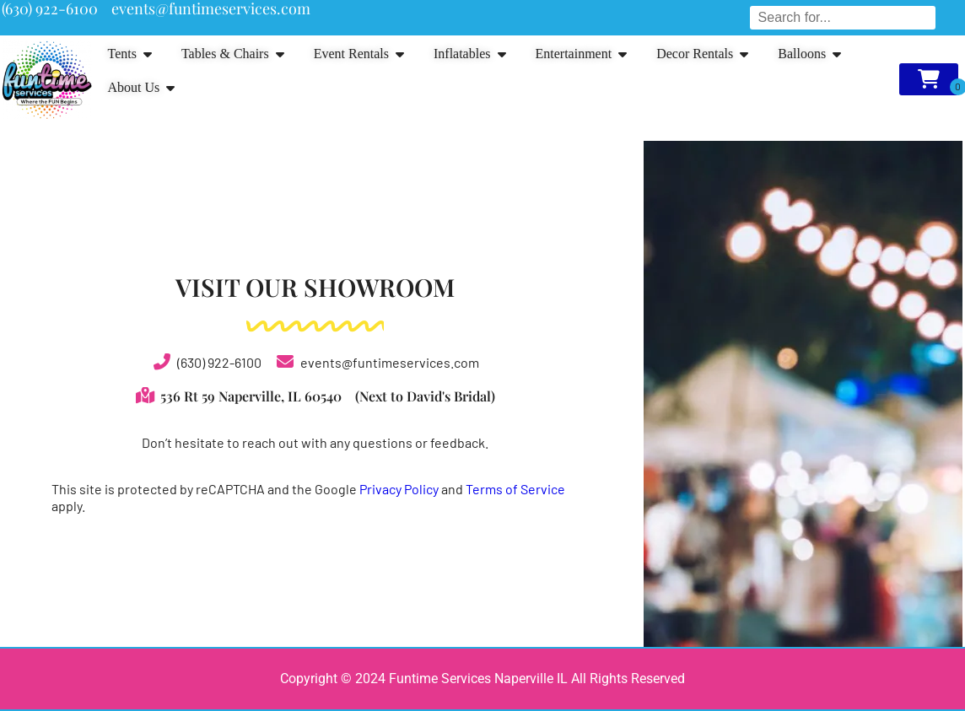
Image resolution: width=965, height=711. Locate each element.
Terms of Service (515, 489)
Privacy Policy (399, 489)
